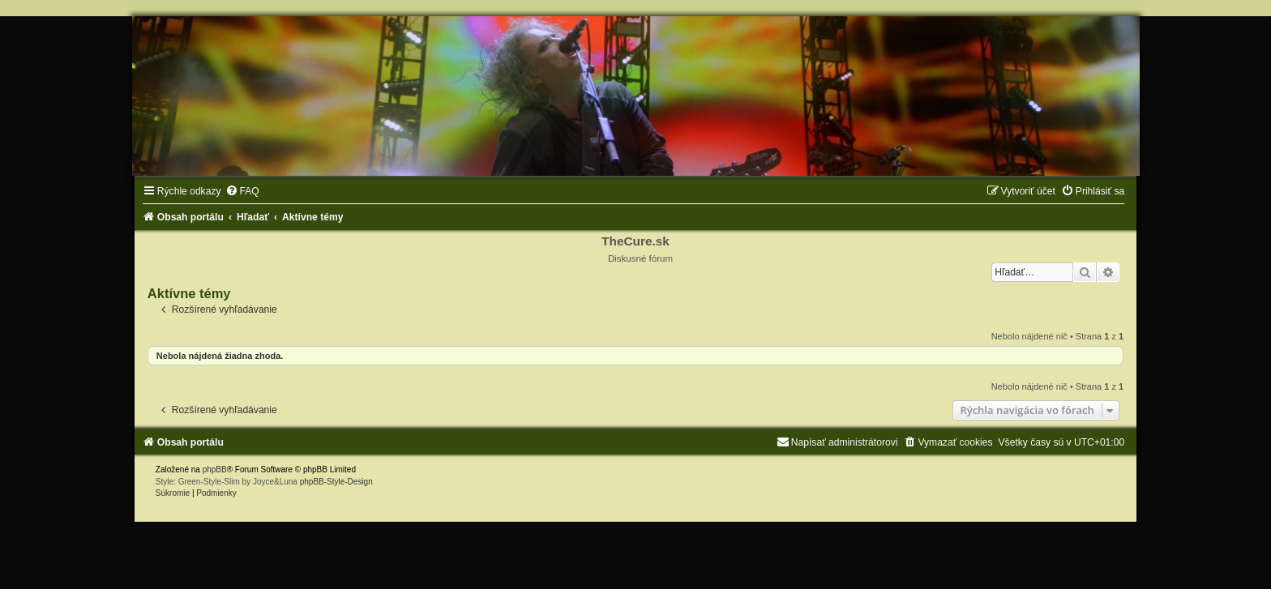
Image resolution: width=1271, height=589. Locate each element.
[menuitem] (242, 191)
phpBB (215, 469)
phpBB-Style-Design (336, 481)
